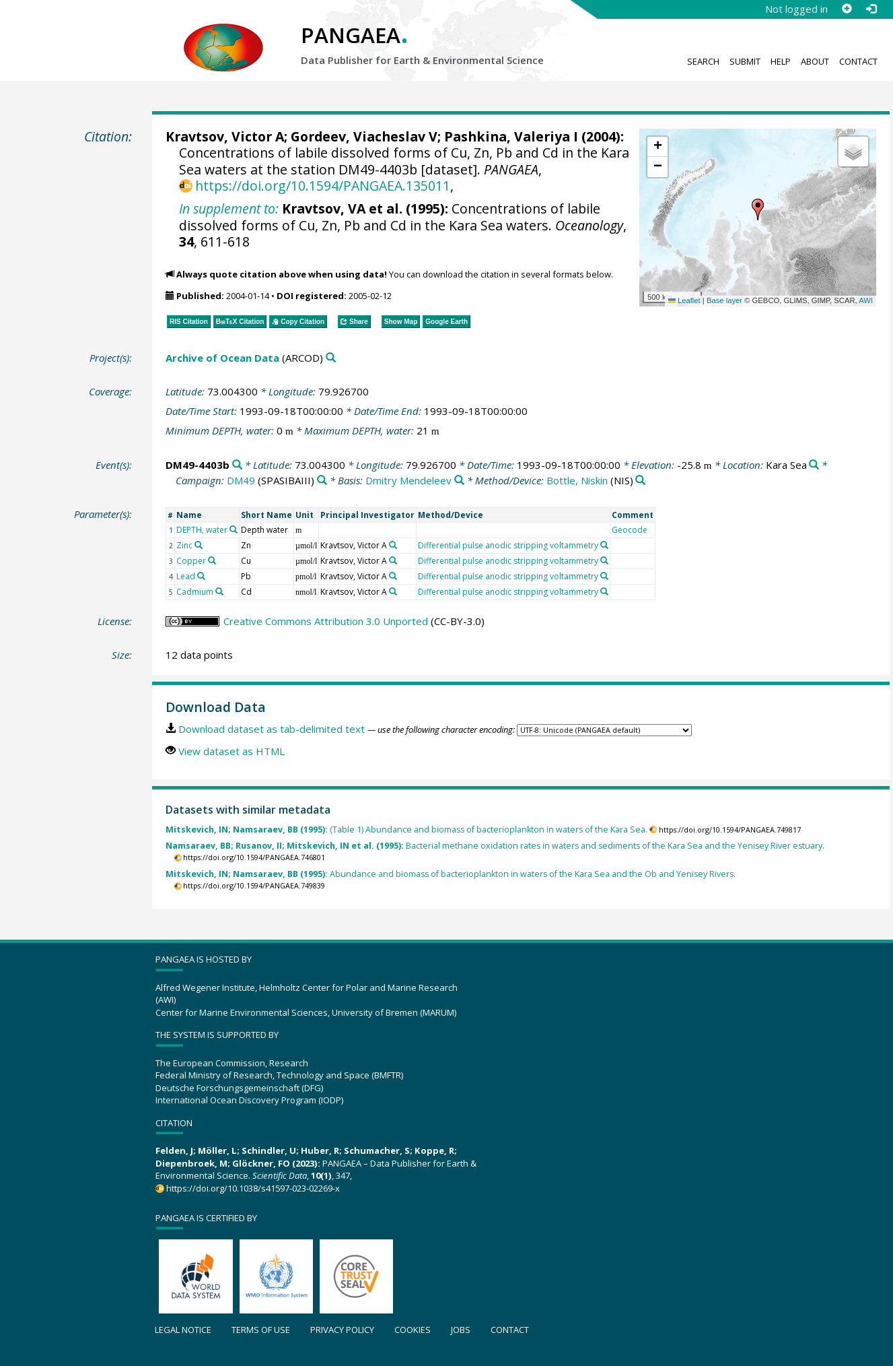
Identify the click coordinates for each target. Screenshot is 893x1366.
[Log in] (871, 9)
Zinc (184, 545)
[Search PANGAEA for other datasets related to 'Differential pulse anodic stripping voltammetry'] (604, 545)
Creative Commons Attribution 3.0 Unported (325, 621)
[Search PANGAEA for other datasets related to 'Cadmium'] (219, 591)
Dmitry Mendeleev (408, 480)
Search (703, 61)
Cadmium (194, 591)
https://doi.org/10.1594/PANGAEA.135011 (322, 185)
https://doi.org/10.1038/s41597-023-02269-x (253, 1188)
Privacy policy (342, 1330)
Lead (185, 576)
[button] (758, 209)
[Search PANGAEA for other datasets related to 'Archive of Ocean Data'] (331, 358)
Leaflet (684, 300)
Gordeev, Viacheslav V (364, 136)
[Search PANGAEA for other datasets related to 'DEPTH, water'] (233, 529)
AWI (866, 300)
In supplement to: (229, 208)
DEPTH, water (201, 529)
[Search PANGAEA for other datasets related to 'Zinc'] (198, 545)
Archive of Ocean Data (222, 357)
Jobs (460, 1330)
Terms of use (260, 1330)
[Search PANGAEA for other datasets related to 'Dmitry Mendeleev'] (459, 481)
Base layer (724, 300)
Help (781, 61)
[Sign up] (846, 9)
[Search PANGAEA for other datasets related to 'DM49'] (322, 481)
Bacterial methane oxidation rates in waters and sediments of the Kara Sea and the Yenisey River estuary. (495, 845)
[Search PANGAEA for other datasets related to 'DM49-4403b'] (237, 465)
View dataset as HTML (231, 751)
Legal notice (183, 1330)
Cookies (412, 1330)
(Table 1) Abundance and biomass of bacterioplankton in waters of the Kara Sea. (406, 829)
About (815, 61)
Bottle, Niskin (577, 480)
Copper (191, 560)
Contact (858, 61)
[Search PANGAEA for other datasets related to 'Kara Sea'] (814, 465)
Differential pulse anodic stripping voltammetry (508, 545)
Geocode (629, 529)
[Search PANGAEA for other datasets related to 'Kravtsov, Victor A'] (393, 545)
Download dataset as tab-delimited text (271, 729)
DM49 (241, 480)
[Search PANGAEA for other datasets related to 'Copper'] (212, 560)
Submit (744, 61)
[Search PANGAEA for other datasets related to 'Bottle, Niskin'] (640, 481)
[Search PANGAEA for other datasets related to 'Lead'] (201, 576)
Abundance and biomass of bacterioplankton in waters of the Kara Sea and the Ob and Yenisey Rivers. (451, 874)
